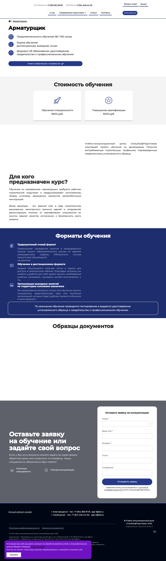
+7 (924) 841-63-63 (55, 5)
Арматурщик (20, 21)
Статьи (93, 13)
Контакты (105, 13)
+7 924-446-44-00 (84, 5)
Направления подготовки (72, 13)
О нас (52, 13)
